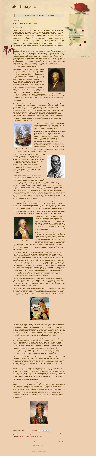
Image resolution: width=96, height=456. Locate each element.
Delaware (41, 433)
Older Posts (62, 442)
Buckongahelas (28, 433)
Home (35, 442)
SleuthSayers (24, 6)
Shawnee (32, 434)
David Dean (35, 433)
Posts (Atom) (42, 451)
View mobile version (39, 445)
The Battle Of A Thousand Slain (25, 23)
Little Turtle (22, 434)
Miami (27, 434)
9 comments (34, 430)
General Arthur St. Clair (51, 433)
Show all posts (50, 15)
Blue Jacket (20, 433)
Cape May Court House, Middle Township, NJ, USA (31, 436)
